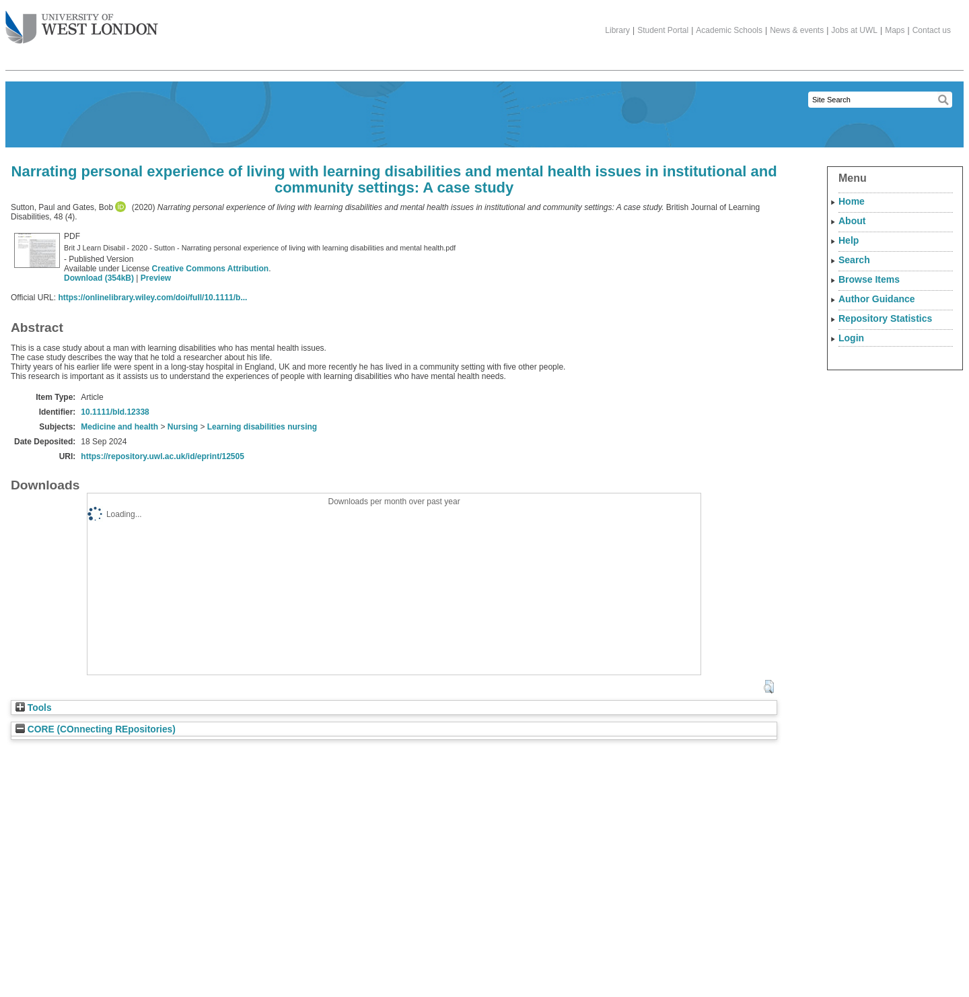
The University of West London (82, 22)
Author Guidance (876, 299)
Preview (156, 278)
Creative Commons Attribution (210, 268)
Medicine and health (119, 427)
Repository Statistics (885, 318)
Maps (894, 30)
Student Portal (662, 30)
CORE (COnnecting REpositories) (95, 729)
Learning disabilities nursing (262, 427)
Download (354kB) (99, 278)
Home (851, 201)
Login (851, 338)
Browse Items (869, 279)
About (851, 220)
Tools (33, 708)
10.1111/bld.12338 (115, 412)
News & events (797, 30)
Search (854, 259)
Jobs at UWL (854, 30)
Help (848, 240)
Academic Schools (729, 30)
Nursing (183, 427)
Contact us (931, 30)
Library (617, 30)
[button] (769, 687)
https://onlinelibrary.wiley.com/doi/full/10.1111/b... (152, 297)
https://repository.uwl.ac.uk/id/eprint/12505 (162, 456)
